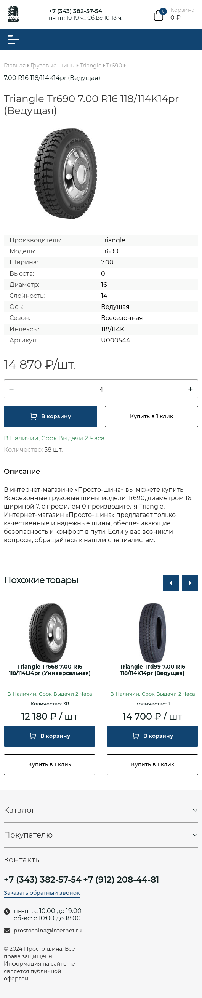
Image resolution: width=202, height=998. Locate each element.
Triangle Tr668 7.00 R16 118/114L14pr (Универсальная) (50, 670)
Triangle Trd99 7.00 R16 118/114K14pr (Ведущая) (152, 670)
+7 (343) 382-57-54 (75, 11)
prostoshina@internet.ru (48, 931)
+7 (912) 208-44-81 (121, 880)
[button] (171, 583)
